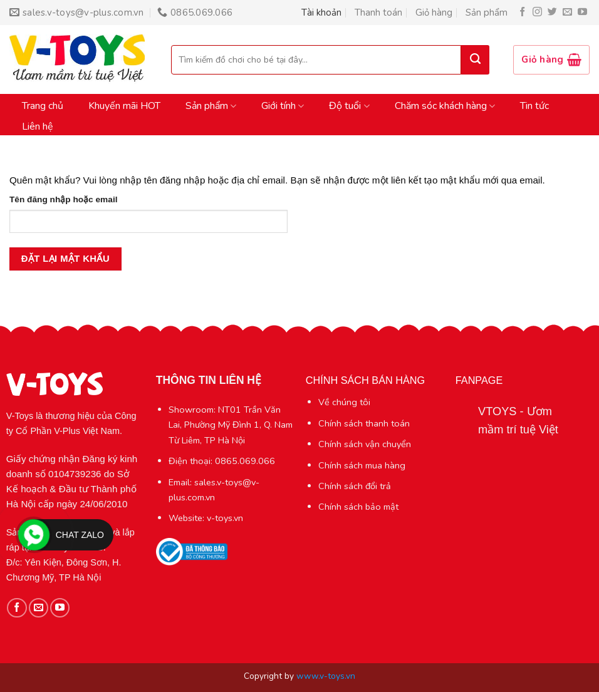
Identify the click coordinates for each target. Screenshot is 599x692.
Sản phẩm (487, 12)
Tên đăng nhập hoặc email (63, 199)
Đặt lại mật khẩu (65, 259)
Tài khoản (321, 12)
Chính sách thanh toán (364, 423)
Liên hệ (37, 126)
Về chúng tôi (344, 402)
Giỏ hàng (433, 12)
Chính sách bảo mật (358, 506)
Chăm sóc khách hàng (445, 106)
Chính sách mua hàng (361, 465)
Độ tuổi (349, 106)
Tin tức (534, 106)
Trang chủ (42, 106)
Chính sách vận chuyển (364, 444)
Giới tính (282, 106)
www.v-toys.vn (325, 676)
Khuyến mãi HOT (124, 106)
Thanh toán (378, 12)
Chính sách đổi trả (354, 486)
